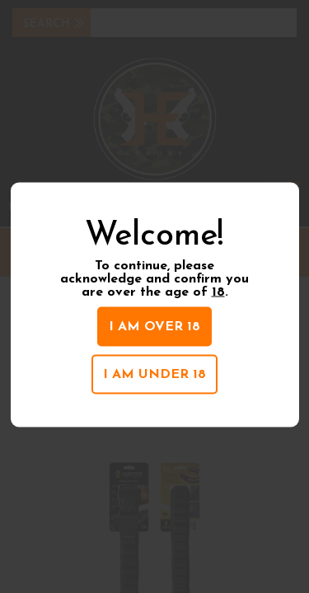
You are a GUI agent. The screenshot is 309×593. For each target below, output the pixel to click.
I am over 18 (154, 327)
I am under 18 (154, 374)
